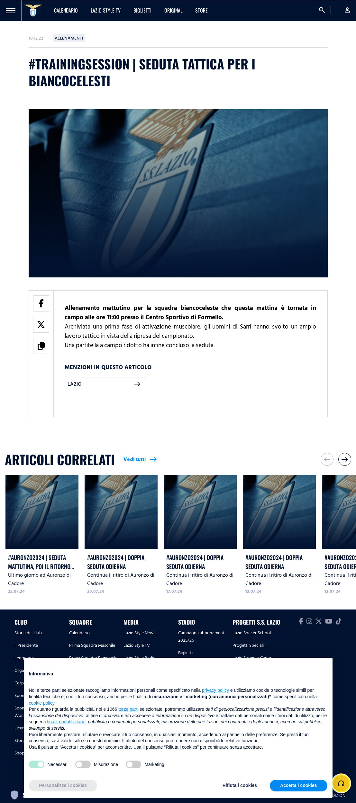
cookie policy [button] (41, 703)
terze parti (128, 709)
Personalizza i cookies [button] (63, 785)
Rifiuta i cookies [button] (240, 785)
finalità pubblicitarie (66, 721)
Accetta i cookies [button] (298, 785)
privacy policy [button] (215, 690)
